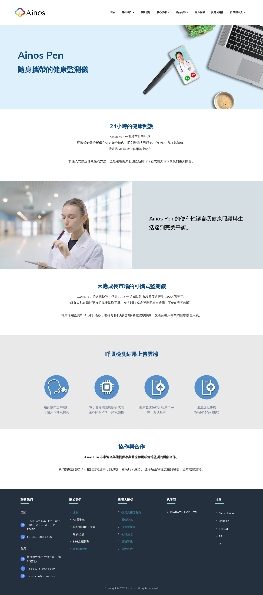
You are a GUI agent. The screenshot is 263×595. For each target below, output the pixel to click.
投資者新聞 (128, 527)
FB (220, 536)
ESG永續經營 (81, 541)
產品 (75, 512)
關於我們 (126, 12)
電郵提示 (127, 549)
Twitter (223, 528)
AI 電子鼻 (79, 519)
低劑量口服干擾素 (84, 527)
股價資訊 (127, 519)
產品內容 (181, 12)
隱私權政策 (80, 549)
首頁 (112, 12)
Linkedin (224, 520)
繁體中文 (236, 12)
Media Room (227, 513)
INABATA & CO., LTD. (183, 512)
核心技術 (162, 12)
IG (220, 544)
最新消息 (145, 12)
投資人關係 (217, 12)
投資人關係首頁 (131, 512)
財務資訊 (127, 541)
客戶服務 (200, 12)
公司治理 (127, 534)
